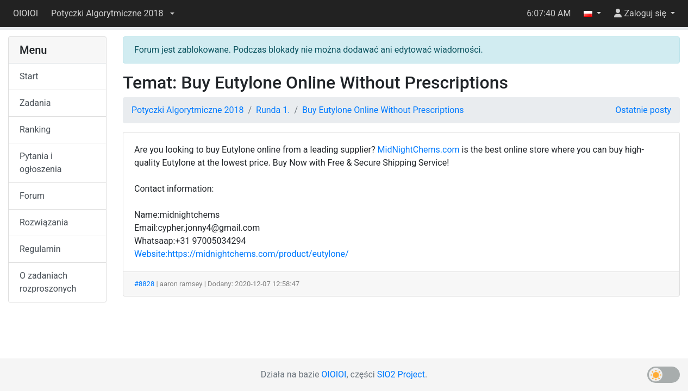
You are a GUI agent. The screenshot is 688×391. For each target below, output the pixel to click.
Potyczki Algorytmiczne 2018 (187, 110)
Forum (32, 196)
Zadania (35, 103)
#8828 (144, 284)
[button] (112, 13)
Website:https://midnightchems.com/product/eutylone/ (241, 254)
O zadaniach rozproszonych (48, 282)
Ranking (35, 129)
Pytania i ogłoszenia (41, 162)
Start (29, 76)
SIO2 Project (401, 374)
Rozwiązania (44, 222)
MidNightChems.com (419, 149)
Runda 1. (273, 110)
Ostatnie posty (643, 110)
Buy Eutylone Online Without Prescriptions (383, 110)
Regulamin (40, 249)
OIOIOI (25, 13)
